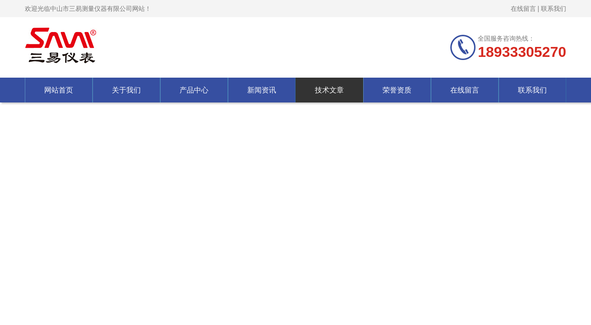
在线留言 (523, 8)
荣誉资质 (397, 90)
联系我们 (553, 8)
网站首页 (58, 90)
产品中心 (194, 90)
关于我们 (126, 90)
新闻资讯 (261, 90)
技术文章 (329, 90)
